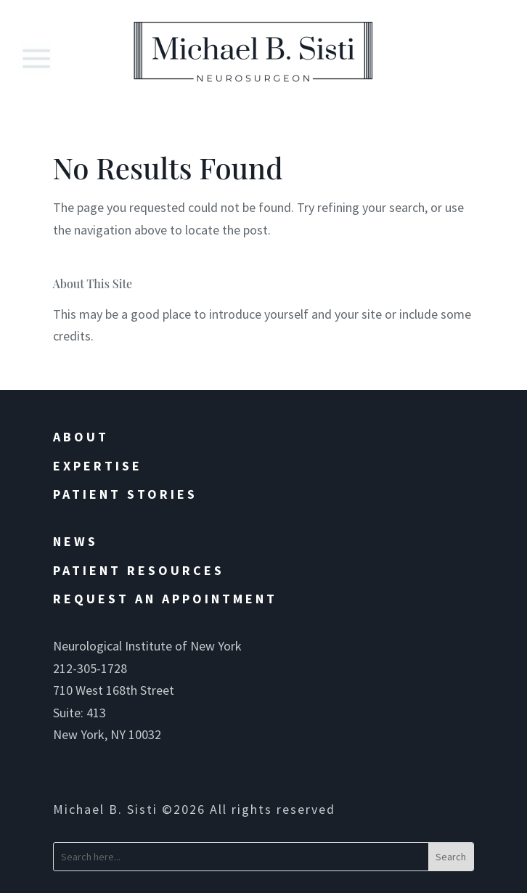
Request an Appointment (165, 598)
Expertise (97, 465)
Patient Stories (125, 494)
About (81, 436)
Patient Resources (138, 570)
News (75, 541)
